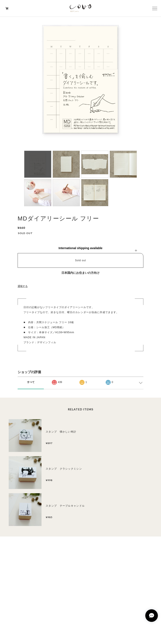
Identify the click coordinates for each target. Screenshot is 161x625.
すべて (31, 382)
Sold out (80, 260)
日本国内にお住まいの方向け (80, 272)
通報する (23, 286)
